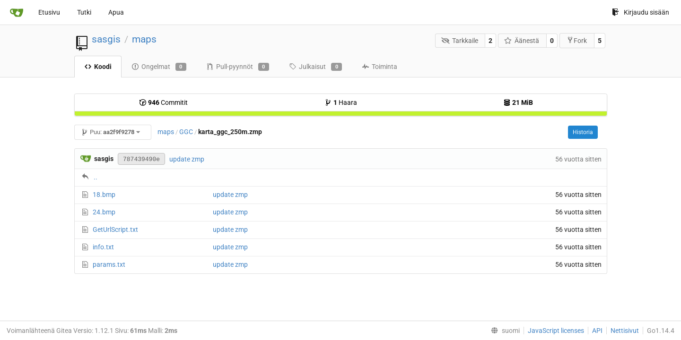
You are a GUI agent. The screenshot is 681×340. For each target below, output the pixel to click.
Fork (577, 40)
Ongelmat (158, 67)
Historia (583, 132)
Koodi (98, 66)
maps (144, 39)
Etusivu (49, 12)
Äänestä (522, 40)
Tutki (84, 12)
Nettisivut (625, 330)
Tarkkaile (459, 40)
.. (95, 177)
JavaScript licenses (556, 330)
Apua (116, 12)
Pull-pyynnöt (237, 67)
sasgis (106, 39)
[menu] (503, 330)
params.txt (109, 264)
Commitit (163, 102)
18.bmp (104, 194)
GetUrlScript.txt (115, 229)
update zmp (186, 159)
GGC (186, 132)
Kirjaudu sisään (640, 12)
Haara (340, 102)
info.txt (103, 247)
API (597, 330)
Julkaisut (315, 67)
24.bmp (104, 212)
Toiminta (379, 66)
